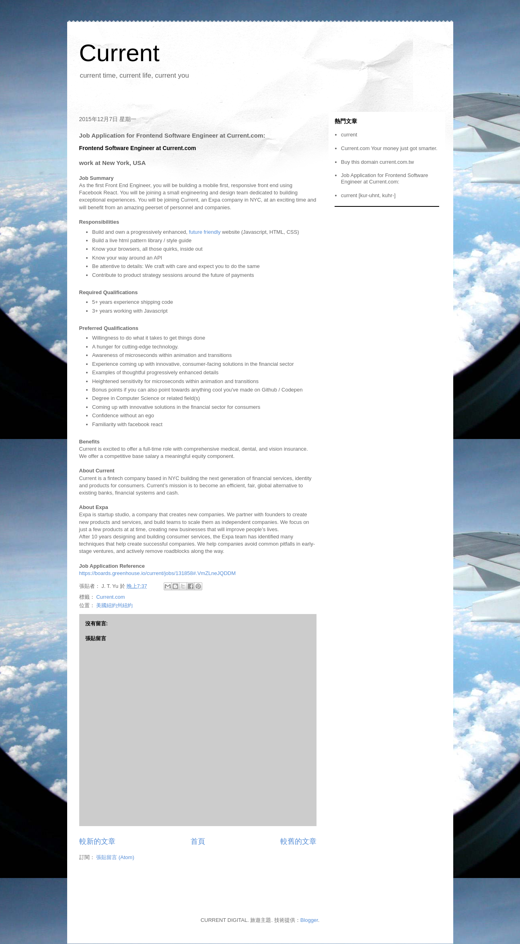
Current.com (110, 597)
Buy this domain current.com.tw (377, 162)
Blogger (309, 920)
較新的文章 (97, 841)
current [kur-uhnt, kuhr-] (368, 195)
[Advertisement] (221, 99)
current (349, 135)
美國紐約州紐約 (114, 605)
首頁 (198, 841)
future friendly (205, 232)
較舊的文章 (298, 841)
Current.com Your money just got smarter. (389, 148)
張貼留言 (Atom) (115, 857)
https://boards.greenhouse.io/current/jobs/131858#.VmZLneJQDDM (157, 573)
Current (119, 52)
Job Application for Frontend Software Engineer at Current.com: (384, 178)
